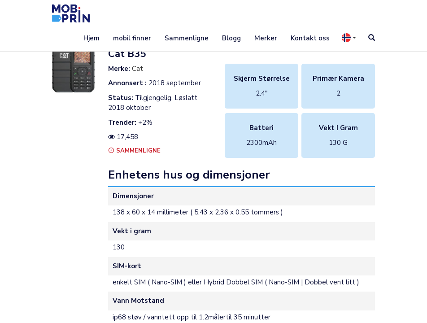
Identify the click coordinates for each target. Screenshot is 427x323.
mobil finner (132, 38)
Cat (137, 68)
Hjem (91, 38)
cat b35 (127, 54)
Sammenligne (187, 38)
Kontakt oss (310, 38)
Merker (265, 38)
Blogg (231, 38)
